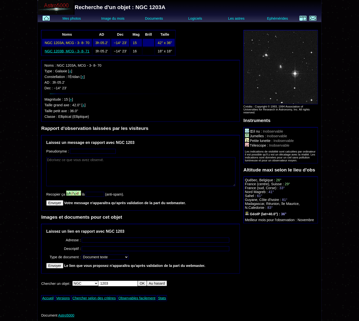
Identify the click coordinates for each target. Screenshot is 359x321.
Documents (154, 18)
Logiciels (195, 18)
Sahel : (251, 196)
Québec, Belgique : (260, 180)
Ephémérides (277, 18)
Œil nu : (254, 131)
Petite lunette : (259, 141)
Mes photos (72, 18)
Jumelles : (256, 136)
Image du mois (112, 18)
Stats (162, 298)
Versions (63, 298)
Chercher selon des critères (94, 298)
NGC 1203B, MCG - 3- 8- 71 (67, 51)
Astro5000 (66, 315)
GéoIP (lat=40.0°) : (263, 214)
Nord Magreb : (257, 192)
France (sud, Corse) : (262, 188)
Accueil (47, 298)
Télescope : (257, 145)
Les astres (236, 18)
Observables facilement (136, 298)
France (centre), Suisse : (265, 184)
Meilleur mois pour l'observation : (271, 220)
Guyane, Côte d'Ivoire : (263, 200)
